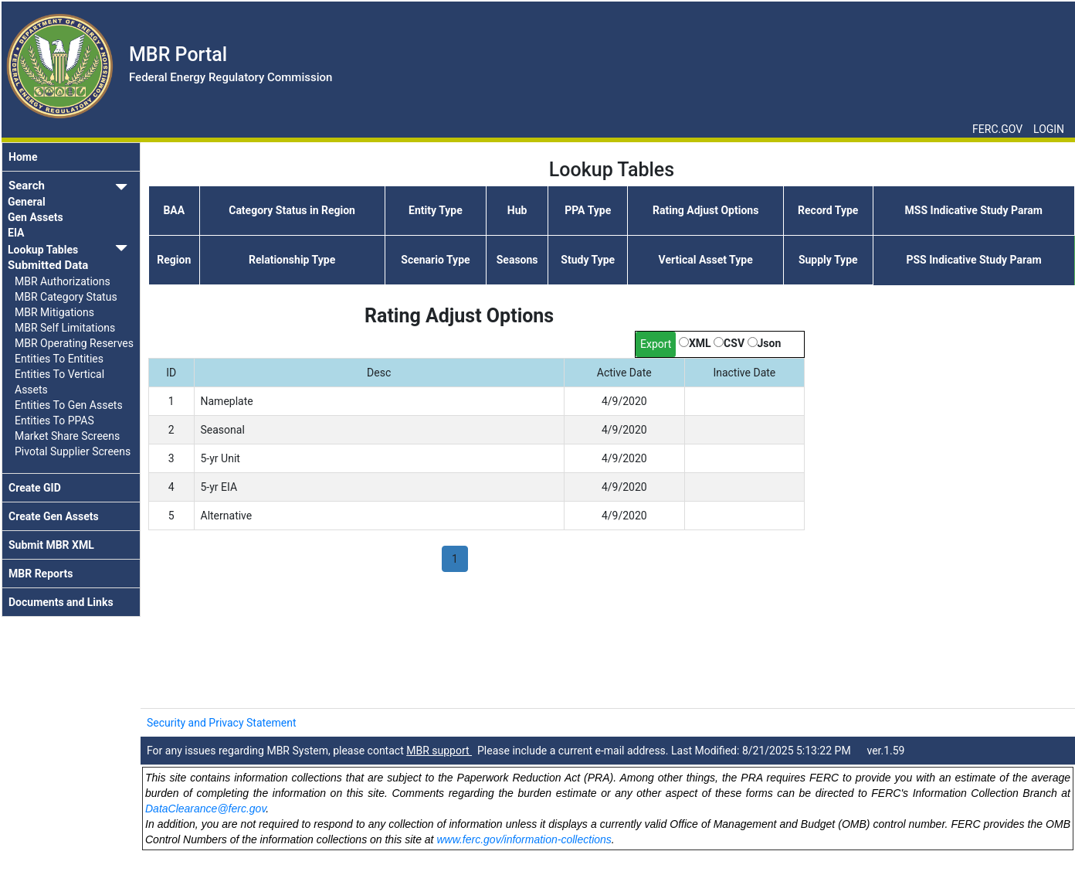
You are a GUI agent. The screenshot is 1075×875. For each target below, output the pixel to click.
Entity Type (436, 210)
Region (174, 260)
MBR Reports (40, 573)
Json (770, 343)
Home (22, 157)
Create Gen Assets (53, 516)
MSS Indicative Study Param (974, 210)
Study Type (588, 260)
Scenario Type (435, 260)
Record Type (828, 210)
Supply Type (828, 260)
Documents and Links (61, 602)
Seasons (517, 260)
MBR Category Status (66, 297)
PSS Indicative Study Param (973, 260)
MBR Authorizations (62, 281)
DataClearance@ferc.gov (205, 808)
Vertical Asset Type (706, 260)
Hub (517, 210)
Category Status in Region (292, 210)
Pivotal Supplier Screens (73, 451)
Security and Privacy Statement (222, 723)
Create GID (34, 488)
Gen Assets (35, 217)
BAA (174, 210)
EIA (16, 232)
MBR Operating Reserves (74, 343)
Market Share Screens (67, 436)
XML (700, 343)
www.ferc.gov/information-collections (523, 839)
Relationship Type (292, 260)
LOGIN (1048, 129)
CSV (734, 343)
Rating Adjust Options (705, 210)
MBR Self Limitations (65, 328)
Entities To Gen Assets (69, 405)
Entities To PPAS (54, 420)
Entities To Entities (59, 358)
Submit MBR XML (51, 545)
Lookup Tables (43, 249)
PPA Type (588, 210)
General (27, 202)
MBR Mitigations (54, 312)
